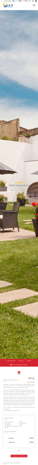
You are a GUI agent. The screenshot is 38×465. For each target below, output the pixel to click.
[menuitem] (33, 5)
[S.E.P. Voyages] (16, 5)
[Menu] (33, 5)
